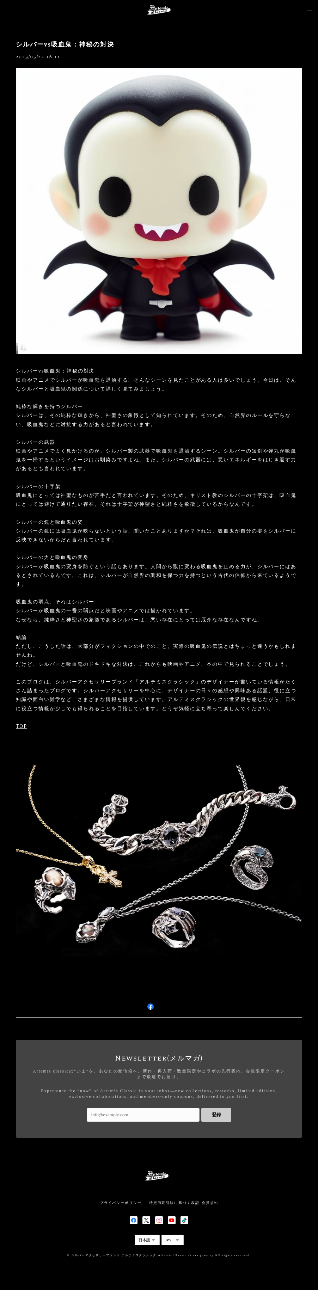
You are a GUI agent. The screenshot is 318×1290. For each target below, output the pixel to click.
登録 (216, 1114)
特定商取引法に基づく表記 (174, 1203)
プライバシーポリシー (121, 1203)
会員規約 (210, 1203)
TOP (21, 726)
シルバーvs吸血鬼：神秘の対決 (65, 44)
